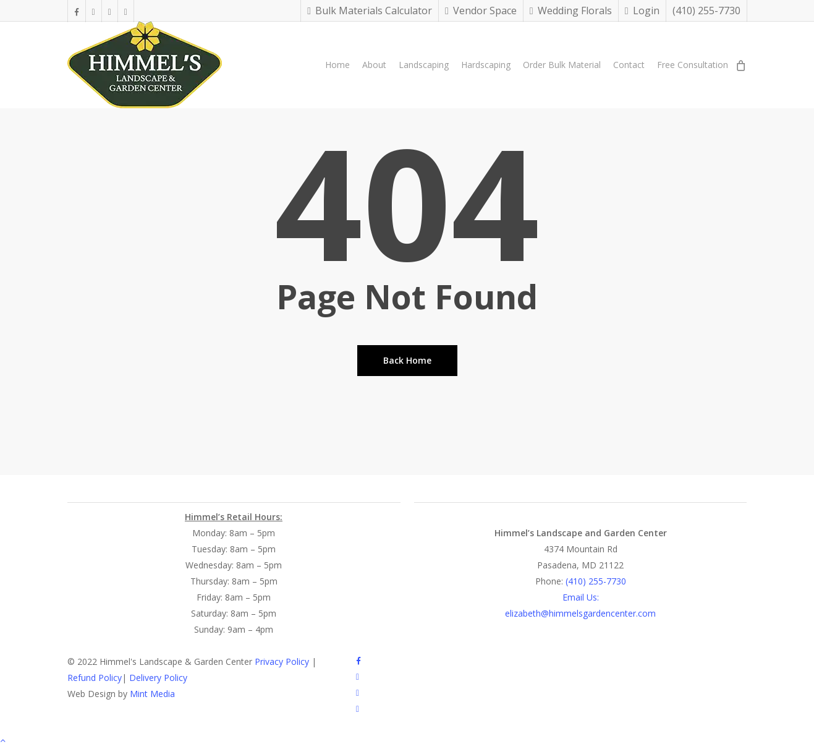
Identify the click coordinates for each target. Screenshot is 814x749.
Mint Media (152, 694)
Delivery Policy (158, 677)
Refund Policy (94, 677)
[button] (407, 741)
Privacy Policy (282, 661)
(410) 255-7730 (594, 581)
